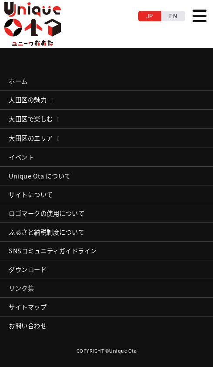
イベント (21, 157)
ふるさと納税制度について (46, 232)
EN (173, 15)
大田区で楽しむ (31, 119)
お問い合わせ (28, 325)
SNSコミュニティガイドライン (53, 251)
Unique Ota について (40, 176)
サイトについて (31, 194)
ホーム (18, 81)
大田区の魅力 (28, 99)
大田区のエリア (31, 138)
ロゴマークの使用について (46, 213)
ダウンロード (28, 269)
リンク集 (21, 288)
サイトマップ (28, 307)
